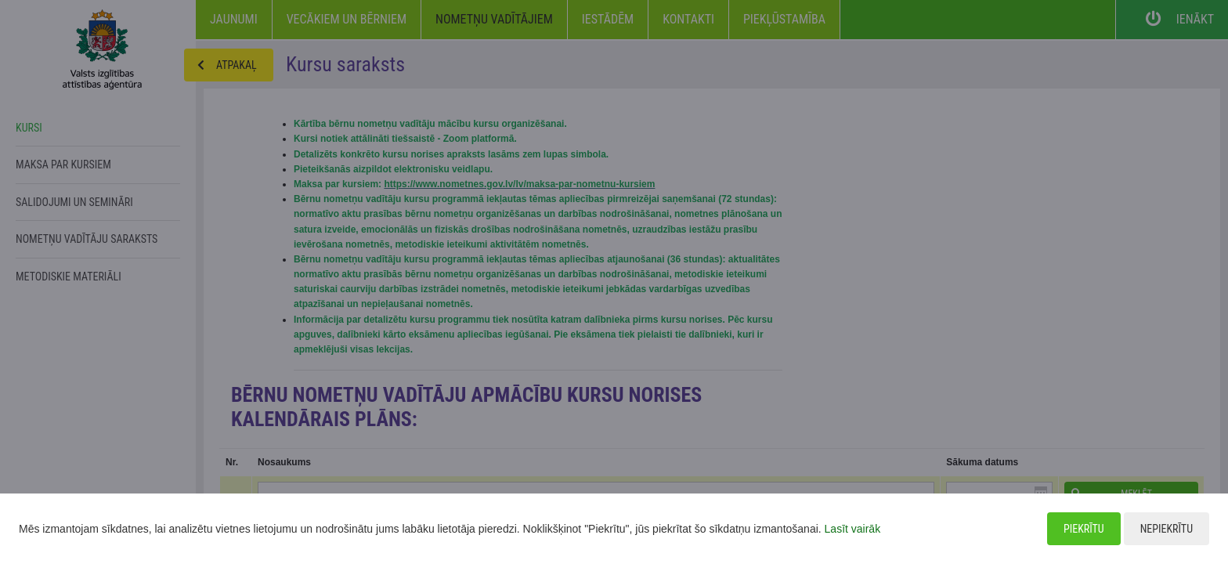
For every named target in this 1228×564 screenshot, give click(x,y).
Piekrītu (1084, 528)
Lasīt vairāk (853, 528)
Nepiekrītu (1166, 528)
